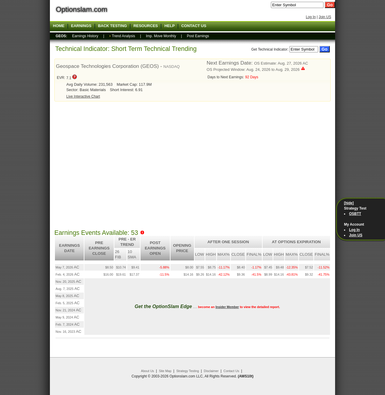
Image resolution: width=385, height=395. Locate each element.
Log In (310, 17)
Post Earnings (198, 36)
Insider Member (227, 307)
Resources (145, 26)
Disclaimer (211, 371)
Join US (325, 17)
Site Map (165, 371)
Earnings (81, 26)
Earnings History (85, 36)
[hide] (349, 203)
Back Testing (112, 26)
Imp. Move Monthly (161, 36)
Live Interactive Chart (83, 96)
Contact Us (231, 371)
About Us (147, 371)
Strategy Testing (187, 371)
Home (58, 26)
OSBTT (355, 214)
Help (169, 26)
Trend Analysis (123, 36)
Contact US (193, 26)
